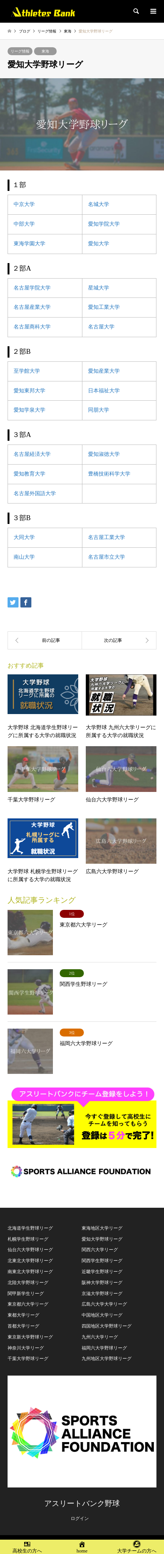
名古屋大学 (101, 327)
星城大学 (98, 288)
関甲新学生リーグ (26, 1293)
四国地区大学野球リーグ (107, 1326)
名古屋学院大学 (32, 288)
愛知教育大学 (29, 474)
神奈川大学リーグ (26, 1348)
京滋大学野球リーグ (102, 1293)
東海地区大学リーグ (102, 1228)
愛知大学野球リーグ (102, 1239)
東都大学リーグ (23, 1315)
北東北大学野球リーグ (30, 1260)
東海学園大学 (29, 243)
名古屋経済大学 (32, 454)
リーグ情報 (20, 51)
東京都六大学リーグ (28, 1304)
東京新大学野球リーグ (30, 1337)
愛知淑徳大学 (104, 454)
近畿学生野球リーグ (102, 1271)
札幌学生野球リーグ (28, 1239)
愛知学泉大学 (29, 410)
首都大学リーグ (23, 1326)
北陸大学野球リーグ (28, 1282)
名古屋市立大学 (106, 557)
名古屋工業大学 (106, 537)
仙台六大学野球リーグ (30, 1249)
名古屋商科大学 (32, 327)
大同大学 (24, 537)
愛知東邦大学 (29, 391)
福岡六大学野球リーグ (104, 1348)
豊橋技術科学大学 (109, 474)
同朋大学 (98, 410)
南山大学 (24, 557)
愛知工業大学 (104, 307)
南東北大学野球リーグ (30, 1271)
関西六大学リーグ (100, 1249)
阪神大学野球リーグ (102, 1282)
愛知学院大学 (104, 224)
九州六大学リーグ (100, 1337)
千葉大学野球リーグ (28, 1358)
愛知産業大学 (104, 371)
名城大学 (98, 204)
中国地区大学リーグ (102, 1315)
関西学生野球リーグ (102, 1260)
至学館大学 (27, 371)
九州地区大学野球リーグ (107, 1358)
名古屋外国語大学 (35, 493)
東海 (45, 51)
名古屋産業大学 (32, 307)
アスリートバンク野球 (82, 1503)
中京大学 (24, 204)
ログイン (80, 1518)
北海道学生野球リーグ (30, 1228)
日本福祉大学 (104, 391)
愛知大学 (98, 243)
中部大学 (24, 224)
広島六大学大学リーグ (104, 1304)
